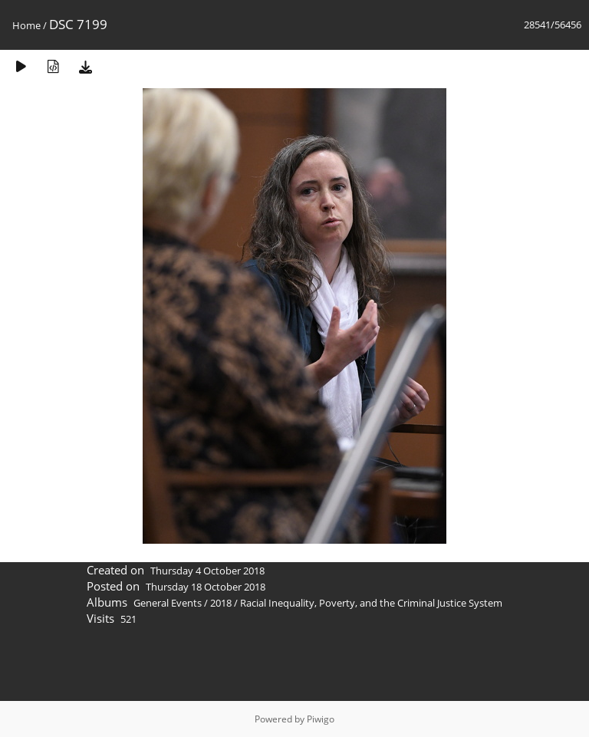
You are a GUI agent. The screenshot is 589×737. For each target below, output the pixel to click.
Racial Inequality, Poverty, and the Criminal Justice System (371, 603)
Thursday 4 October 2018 (207, 570)
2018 (221, 603)
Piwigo (320, 718)
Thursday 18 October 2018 (205, 587)
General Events (167, 603)
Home (26, 25)
